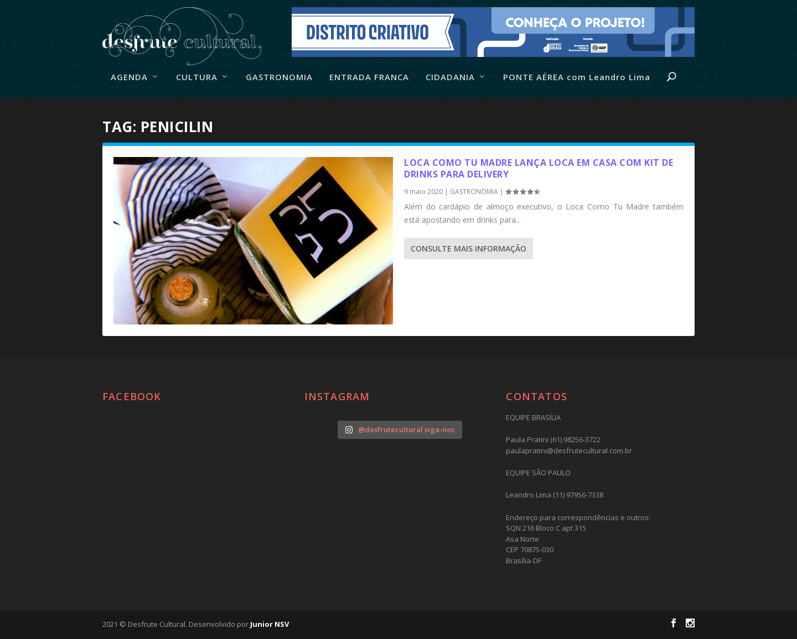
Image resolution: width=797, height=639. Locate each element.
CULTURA (197, 77)
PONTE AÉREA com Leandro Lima (576, 77)
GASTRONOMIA (279, 77)
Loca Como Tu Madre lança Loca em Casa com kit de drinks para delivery (538, 168)
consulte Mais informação (468, 248)
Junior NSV (269, 624)
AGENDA (129, 77)
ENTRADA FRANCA (369, 77)
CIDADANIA (450, 77)
